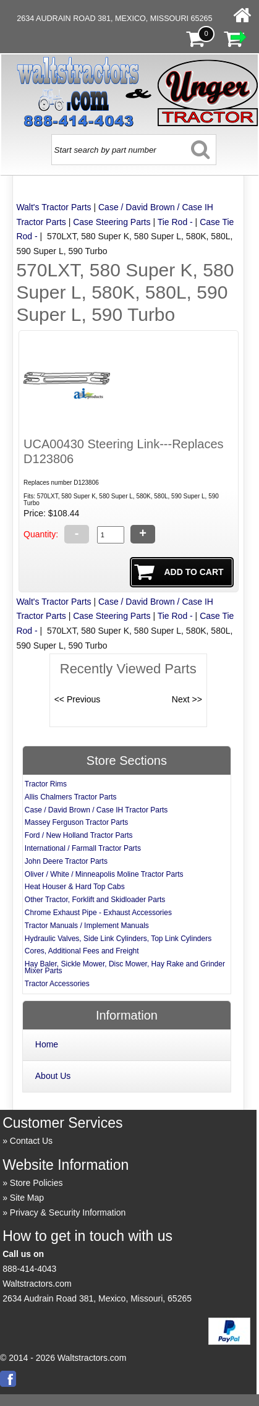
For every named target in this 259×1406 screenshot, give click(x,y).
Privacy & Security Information (68, 1212)
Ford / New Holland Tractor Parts (79, 835)
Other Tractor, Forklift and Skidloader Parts (95, 899)
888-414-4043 (29, 1269)
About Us (53, 1076)
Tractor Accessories (57, 983)
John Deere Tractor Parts (66, 861)
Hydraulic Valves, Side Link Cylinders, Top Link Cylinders (118, 938)
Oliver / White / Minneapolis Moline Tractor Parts (104, 874)
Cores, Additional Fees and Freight (82, 951)
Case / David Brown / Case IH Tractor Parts (96, 810)
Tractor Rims (46, 784)
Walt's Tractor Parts (53, 207)
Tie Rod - (175, 222)
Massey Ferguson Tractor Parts (76, 822)
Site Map (27, 1198)
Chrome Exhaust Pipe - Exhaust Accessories (98, 912)
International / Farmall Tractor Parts (83, 848)
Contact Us (31, 1141)
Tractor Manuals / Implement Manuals (87, 925)
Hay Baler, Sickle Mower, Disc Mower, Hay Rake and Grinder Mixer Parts (125, 967)
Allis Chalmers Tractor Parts (71, 797)
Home (46, 1044)
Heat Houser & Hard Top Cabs (75, 886)
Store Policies (36, 1183)
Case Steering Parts (111, 222)
